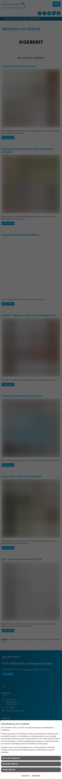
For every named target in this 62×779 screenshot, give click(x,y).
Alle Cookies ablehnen (10, 764)
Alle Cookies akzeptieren (11, 758)
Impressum (25, 775)
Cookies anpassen (8, 770)
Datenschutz (36, 775)
